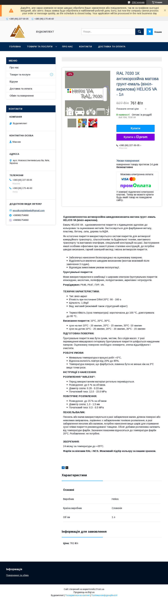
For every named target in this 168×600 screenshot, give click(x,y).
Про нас (67, 46)
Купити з (135, 137)
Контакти (85, 46)
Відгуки (14, 81)
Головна (15, 46)
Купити (135, 128)
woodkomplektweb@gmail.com (29, 210)
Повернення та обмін (17, 575)
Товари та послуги (39, 46)
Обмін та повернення (22, 95)
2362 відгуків (138, 2)
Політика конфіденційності (104, 595)
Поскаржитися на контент (77, 595)
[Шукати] (139, 31)
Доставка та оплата (111, 46)
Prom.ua (100, 589)
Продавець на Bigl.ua (84, 592)
